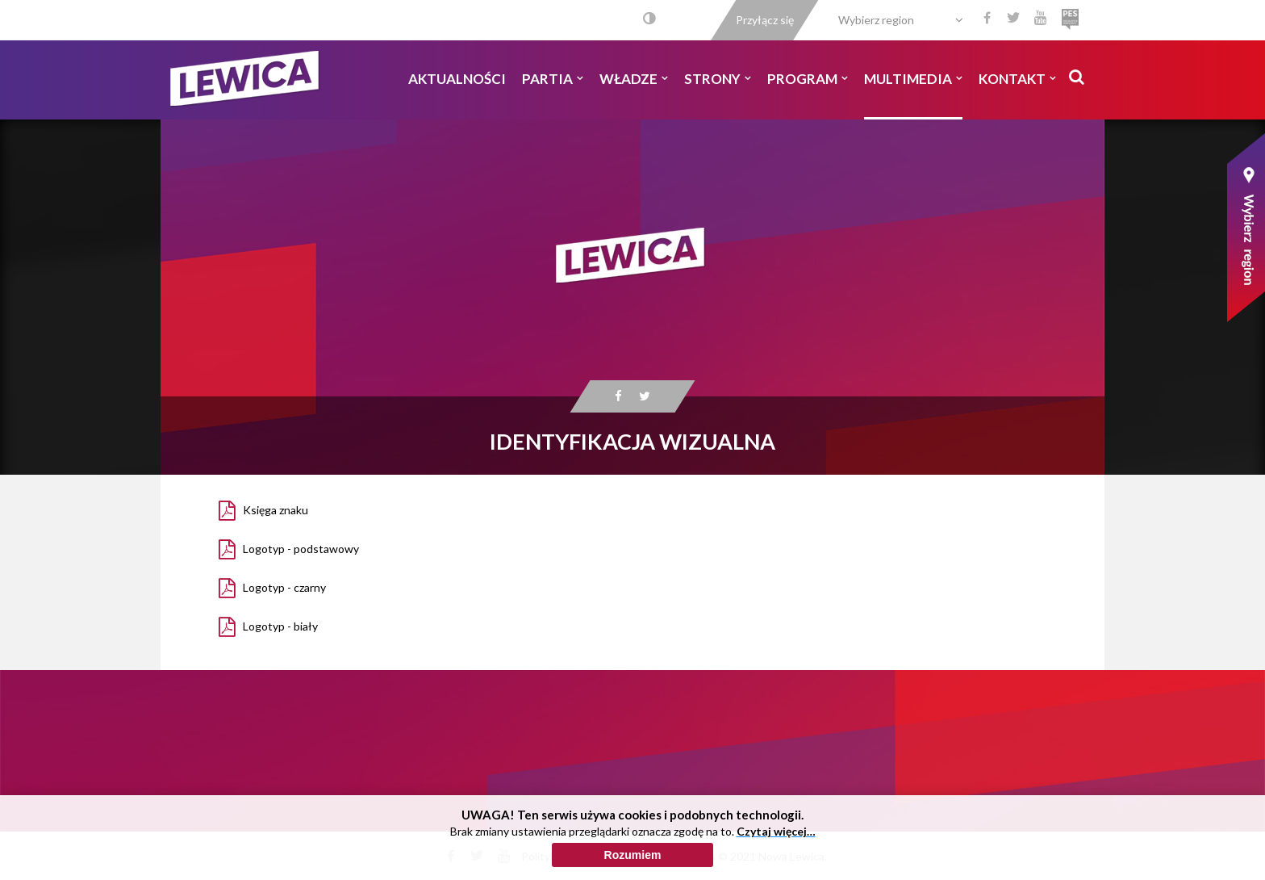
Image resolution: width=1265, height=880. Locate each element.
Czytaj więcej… (776, 837)
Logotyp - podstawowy (301, 548)
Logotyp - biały (280, 626)
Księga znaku (275, 510)
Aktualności (457, 78)
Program (807, 78)
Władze (633, 78)
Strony (717, 78)
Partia (552, 78)
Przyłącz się (765, 20)
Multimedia (913, 78)
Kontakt (1017, 78)
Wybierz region (876, 20)
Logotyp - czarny (284, 587)
